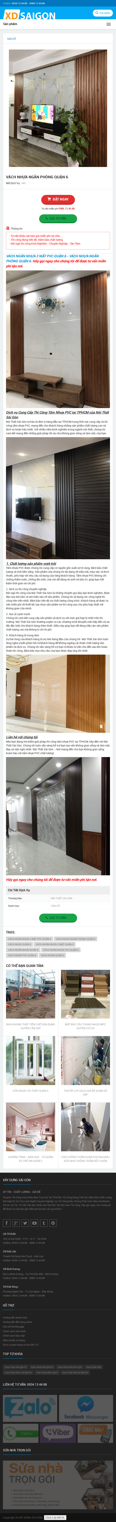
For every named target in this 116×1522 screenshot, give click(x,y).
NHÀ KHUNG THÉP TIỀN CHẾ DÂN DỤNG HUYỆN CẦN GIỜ (30, 1026)
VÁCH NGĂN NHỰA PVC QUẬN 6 (61, 950)
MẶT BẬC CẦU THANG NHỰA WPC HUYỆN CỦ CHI (85, 1026)
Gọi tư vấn (55, 218)
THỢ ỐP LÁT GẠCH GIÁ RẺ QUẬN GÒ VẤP (85, 1092)
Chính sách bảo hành (14, 1331)
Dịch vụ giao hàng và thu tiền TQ (20, 1344)
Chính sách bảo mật (14, 1335)
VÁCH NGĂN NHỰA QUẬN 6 (23, 950)
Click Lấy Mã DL (55, 1517)
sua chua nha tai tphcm (75, 1372)
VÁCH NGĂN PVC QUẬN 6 (22, 955)
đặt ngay (58, 199)
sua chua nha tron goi (70, 1367)
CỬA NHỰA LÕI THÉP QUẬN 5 (30, 1091)
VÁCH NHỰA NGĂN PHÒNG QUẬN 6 (75, 939)
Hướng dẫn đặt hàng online (17, 1322)
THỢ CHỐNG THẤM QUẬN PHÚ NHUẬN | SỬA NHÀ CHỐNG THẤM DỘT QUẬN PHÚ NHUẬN (85, 1159)
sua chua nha (93, 1367)
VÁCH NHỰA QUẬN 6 (19, 944)
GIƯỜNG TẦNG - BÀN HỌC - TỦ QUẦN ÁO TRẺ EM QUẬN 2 (30, 1159)
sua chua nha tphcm (42, 1367)
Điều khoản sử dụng (14, 1340)
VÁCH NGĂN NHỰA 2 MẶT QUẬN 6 (55, 944)
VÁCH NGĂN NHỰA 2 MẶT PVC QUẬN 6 (29, 939)
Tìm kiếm (102, 13)
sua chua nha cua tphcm (18, 1372)
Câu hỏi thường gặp (13, 1326)
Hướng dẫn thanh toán (15, 1317)
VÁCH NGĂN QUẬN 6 (52, 955)
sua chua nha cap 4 (47, 1372)
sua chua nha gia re (15, 1367)
